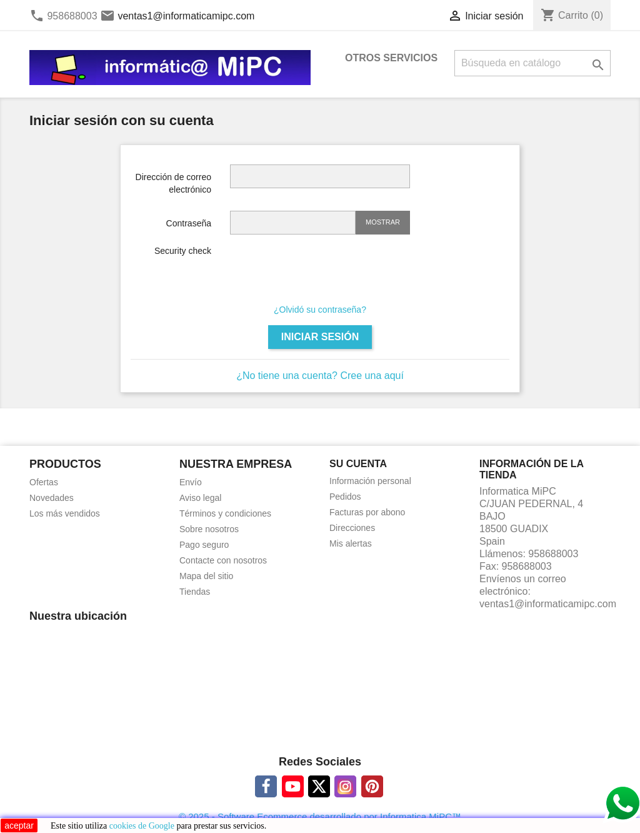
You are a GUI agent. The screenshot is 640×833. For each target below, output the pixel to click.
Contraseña (188, 223)
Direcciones (352, 528)
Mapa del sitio (206, 576)
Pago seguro (204, 545)
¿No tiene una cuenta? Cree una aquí (320, 375)
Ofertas (43, 482)
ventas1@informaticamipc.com (186, 16)
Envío (190, 482)
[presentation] (325, 269)
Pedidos (345, 497)
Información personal (370, 481)
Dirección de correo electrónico (173, 183)
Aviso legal (200, 498)
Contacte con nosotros (223, 560)
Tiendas (194, 592)
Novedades (51, 498)
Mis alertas (350, 543)
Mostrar (383, 222)
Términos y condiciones (225, 513)
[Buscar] (532, 63)
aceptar (19, 825)
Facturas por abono (367, 512)
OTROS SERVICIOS (391, 58)
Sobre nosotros (209, 529)
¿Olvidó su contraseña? (320, 310)
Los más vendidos (64, 513)
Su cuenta (358, 463)
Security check (182, 251)
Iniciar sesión (320, 336)
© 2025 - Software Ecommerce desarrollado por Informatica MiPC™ (320, 816)
